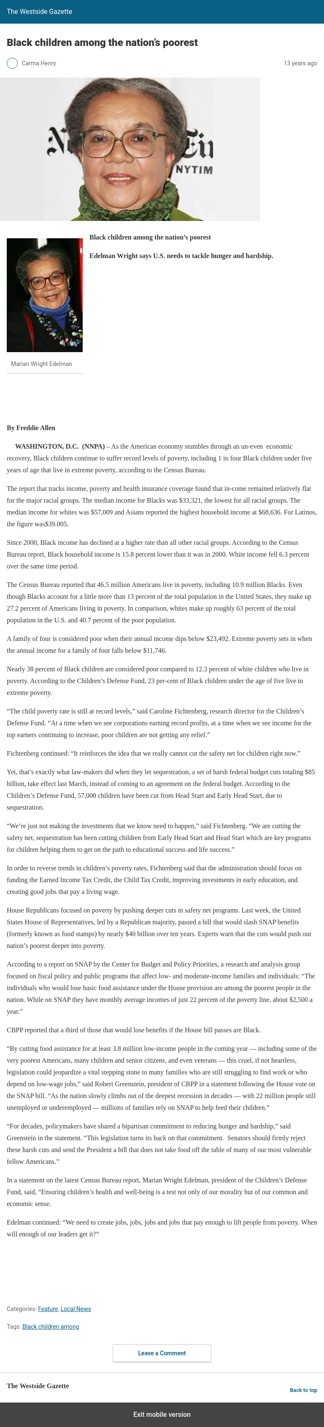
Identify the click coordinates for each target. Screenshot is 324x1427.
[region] (160, 399)
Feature (48, 1309)
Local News (75, 1309)
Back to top (303, 1390)
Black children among (50, 1326)
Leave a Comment (162, 1353)
